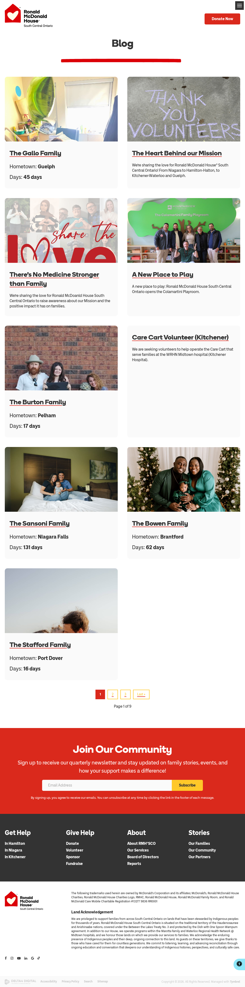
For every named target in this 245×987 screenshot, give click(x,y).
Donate (72, 843)
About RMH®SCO (141, 843)
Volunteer (74, 850)
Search (88, 981)
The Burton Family (38, 402)
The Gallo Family (35, 153)
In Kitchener (15, 857)
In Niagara (13, 850)
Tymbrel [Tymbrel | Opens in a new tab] (235, 981)
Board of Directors (143, 857)
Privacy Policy (70, 981)
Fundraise (74, 863)
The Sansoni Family (40, 523)
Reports (134, 863)
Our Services (138, 850)
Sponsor (73, 857)
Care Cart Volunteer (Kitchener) (180, 337)
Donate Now (222, 19)
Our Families (199, 843)
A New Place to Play (162, 274)
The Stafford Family (40, 644)
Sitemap (102, 981)
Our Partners (199, 857)
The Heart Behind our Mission (177, 153)
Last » (141, 694)
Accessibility (48, 981)
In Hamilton (15, 843)
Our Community (202, 850)
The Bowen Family (160, 523)
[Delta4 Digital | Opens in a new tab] (20, 982)
